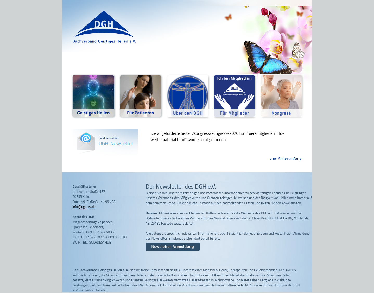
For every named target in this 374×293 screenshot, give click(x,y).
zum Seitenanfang (286, 159)
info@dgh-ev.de (84, 206)
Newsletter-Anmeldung (172, 246)
